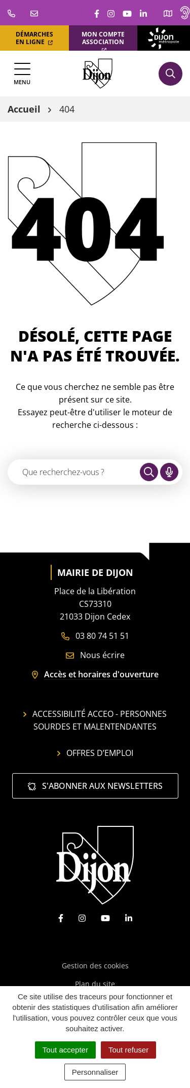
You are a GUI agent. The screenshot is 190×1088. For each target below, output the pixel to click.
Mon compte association (103, 41)
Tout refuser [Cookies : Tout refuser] (128, 1049)
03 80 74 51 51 (95, 635)
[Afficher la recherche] (170, 74)
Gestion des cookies (95, 965)
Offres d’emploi (95, 752)
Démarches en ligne (34, 38)
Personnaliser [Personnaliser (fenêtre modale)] (95, 1072)
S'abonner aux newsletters (95, 785)
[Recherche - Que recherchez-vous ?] (74, 472)
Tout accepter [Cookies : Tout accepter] (65, 1049)
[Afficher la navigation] (22, 74)
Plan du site (95, 984)
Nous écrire (95, 655)
